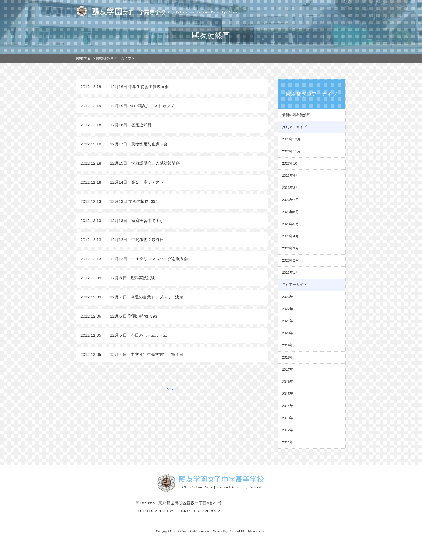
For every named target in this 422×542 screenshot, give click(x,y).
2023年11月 (291, 151)
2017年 (287, 369)
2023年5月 (290, 224)
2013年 (287, 418)
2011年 (287, 442)
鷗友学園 (83, 58)
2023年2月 (290, 260)
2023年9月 (290, 175)
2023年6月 (290, 212)
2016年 (287, 382)
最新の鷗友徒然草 (296, 115)
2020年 (287, 333)
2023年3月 (290, 248)
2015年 (287, 394)
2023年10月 (291, 163)
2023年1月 (290, 272)
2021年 (287, 321)
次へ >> (171, 389)
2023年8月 (290, 188)
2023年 (287, 297)
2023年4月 (290, 236)
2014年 (287, 406)
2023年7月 (290, 200)
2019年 (287, 345)
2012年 (287, 430)
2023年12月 (291, 139)
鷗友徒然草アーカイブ (113, 58)
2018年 (287, 357)
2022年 (287, 309)
